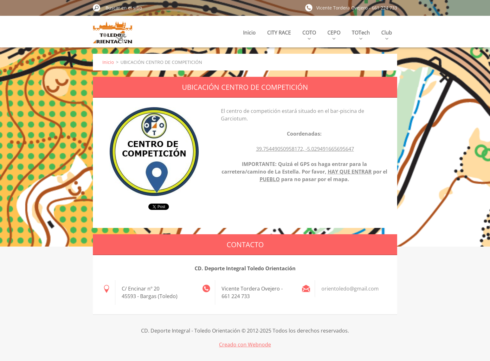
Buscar (96, 7)
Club (387, 34)
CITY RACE (279, 32)
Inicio (249, 32)
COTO (309, 34)
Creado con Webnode (245, 344)
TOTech (360, 34)
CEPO (334, 34)
